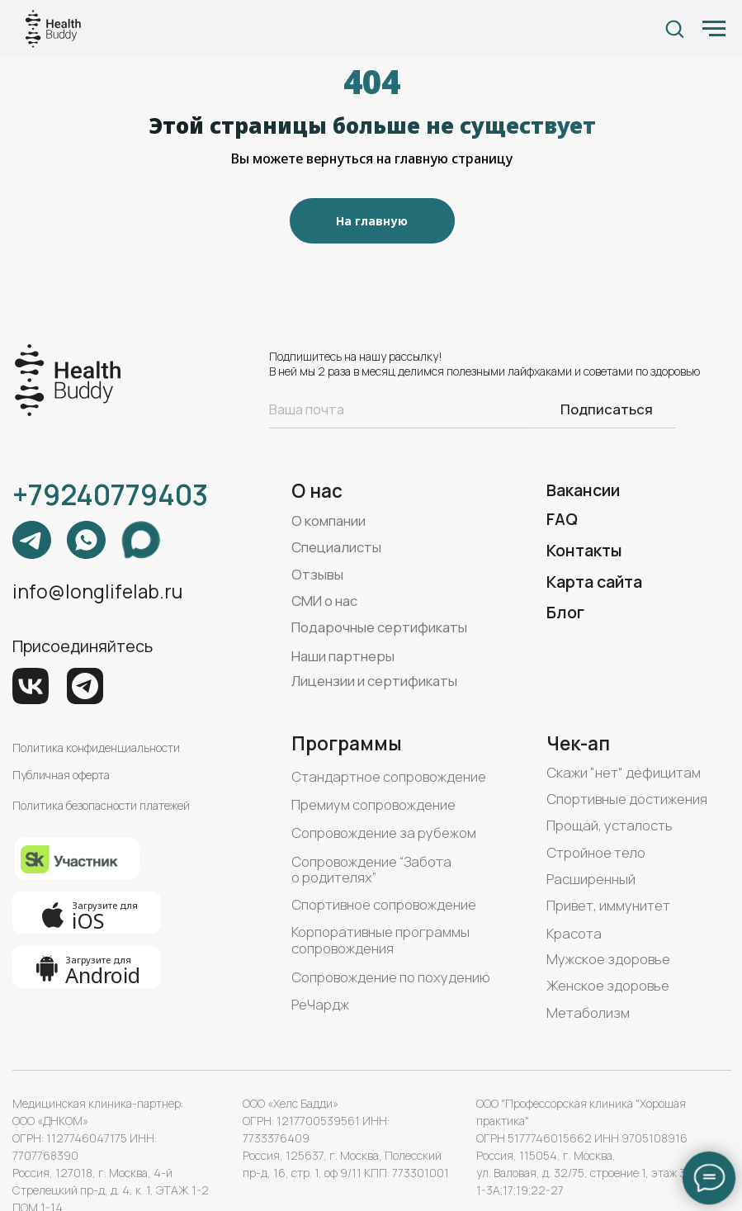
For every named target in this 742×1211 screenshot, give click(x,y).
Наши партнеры (343, 655)
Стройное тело (595, 852)
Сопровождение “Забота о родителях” (371, 869)
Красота (574, 933)
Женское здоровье (607, 985)
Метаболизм (588, 1012)
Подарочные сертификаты (379, 626)
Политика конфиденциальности (96, 747)
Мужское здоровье (608, 958)
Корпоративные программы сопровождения (380, 940)
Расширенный (591, 878)
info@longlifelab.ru (97, 591)
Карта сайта (594, 581)
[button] (674, 28)
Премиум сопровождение (373, 804)
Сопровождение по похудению (390, 976)
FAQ (562, 519)
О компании (328, 520)
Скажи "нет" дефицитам (623, 772)
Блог (565, 612)
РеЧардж (320, 1004)
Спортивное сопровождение (383, 904)
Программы (346, 743)
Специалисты (336, 546)
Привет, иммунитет (608, 905)
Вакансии (583, 490)
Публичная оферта (61, 775)
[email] (398, 409)
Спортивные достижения (626, 798)
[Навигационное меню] (713, 29)
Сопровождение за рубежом (383, 832)
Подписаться (606, 409)
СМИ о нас (324, 600)
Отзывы (317, 574)
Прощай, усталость (609, 825)
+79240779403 (110, 494)
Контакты (584, 550)
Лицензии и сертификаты (374, 680)
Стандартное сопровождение (388, 776)
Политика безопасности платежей (101, 805)
